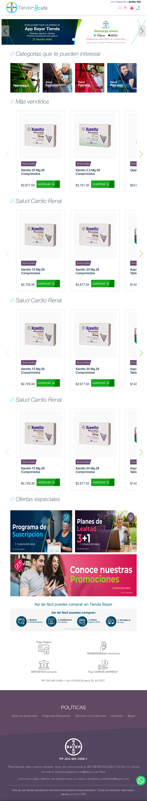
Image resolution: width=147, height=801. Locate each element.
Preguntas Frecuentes (56, 716)
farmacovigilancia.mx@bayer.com (77, 772)
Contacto (117, 716)
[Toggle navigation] (138, 8)
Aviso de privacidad (24, 716)
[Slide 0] (73, 39)
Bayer (131, 716)
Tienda (33, 8)
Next (141, 151)
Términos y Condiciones (90, 716)
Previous (7, 151)
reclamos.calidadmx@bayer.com (108, 779)
